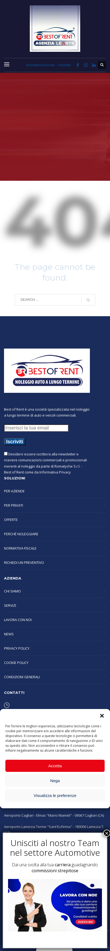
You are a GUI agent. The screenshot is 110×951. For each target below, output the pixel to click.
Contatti (64, 65)
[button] (102, 715)
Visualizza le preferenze (55, 795)
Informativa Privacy (55, 472)
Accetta (55, 765)
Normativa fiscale (40, 65)
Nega (55, 780)
